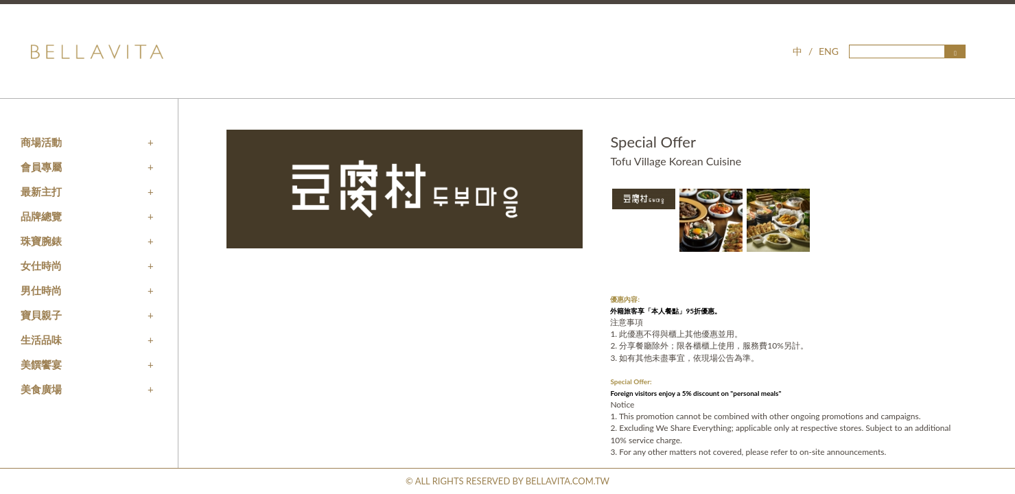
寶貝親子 (41, 315)
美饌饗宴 (41, 364)
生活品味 (41, 339)
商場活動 (41, 142)
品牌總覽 (41, 216)
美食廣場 (41, 389)
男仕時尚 (41, 290)
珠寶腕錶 (41, 241)
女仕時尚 (41, 265)
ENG (829, 51)
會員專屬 (41, 167)
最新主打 (41, 191)
